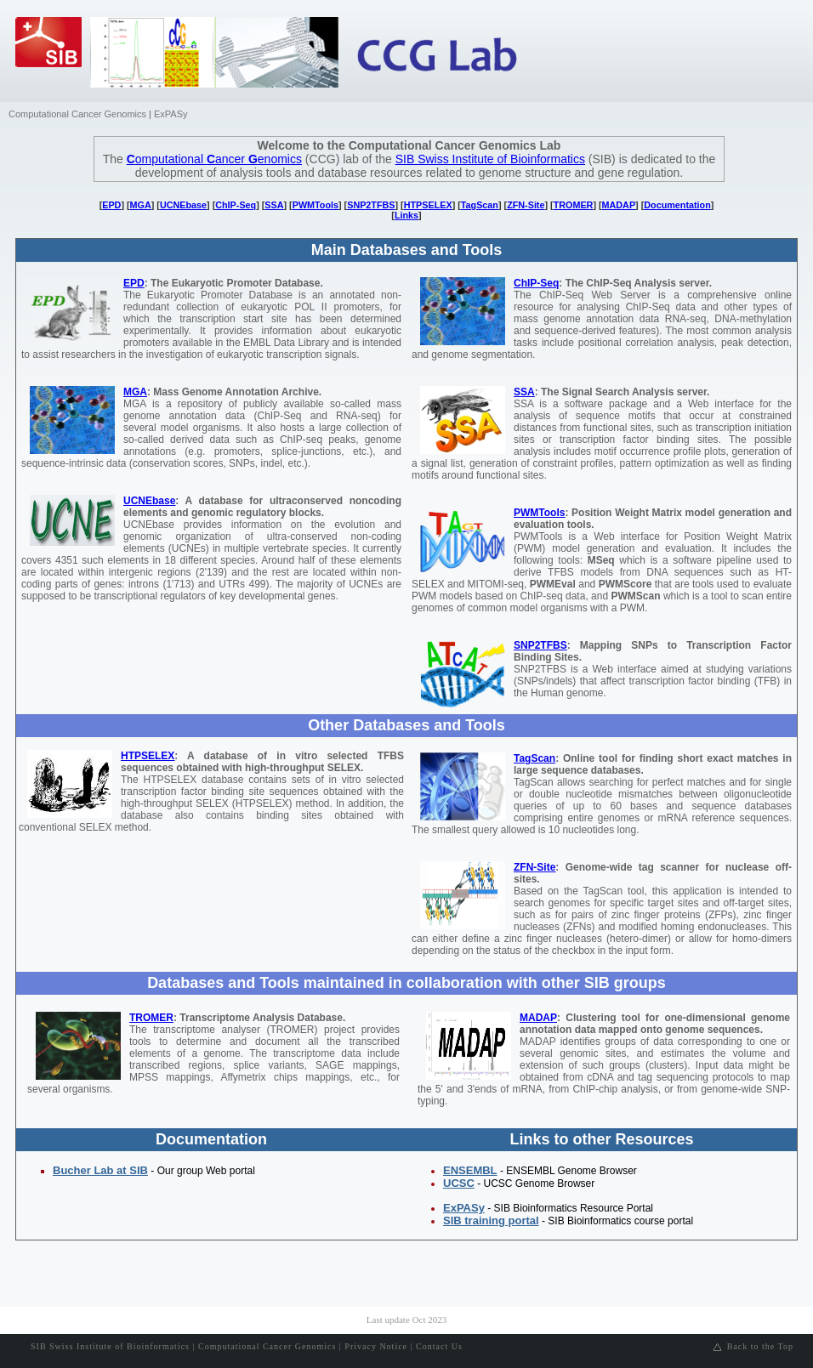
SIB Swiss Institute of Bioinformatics (490, 159)
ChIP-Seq (235, 205)
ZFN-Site (525, 205)
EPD (111, 205)
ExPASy (171, 114)
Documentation (677, 205)
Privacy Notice (375, 1346)
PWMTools (315, 205)
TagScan (479, 205)
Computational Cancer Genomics (77, 114)
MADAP (619, 205)
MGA (140, 205)
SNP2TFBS (371, 205)
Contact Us (439, 1346)
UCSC (459, 1183)
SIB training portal (491, 1220)
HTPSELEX (428, 205)
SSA (273, 205)
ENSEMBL (470, 1170)
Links (406, 215)
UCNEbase (183, 205)
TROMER (574, 205)
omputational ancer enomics (214, 159)
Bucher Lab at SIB (100, 1170)
